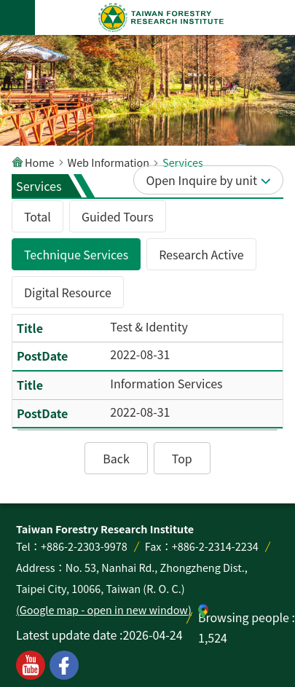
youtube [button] (30, 665)
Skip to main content (7, 7)
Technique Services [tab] (76, 254)
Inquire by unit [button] (217, 180)
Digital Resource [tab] (67, 292)
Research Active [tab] (201, 254)
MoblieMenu (17, 17)
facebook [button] (64, 665)
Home (40, 162)
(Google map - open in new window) (104, 609)
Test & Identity (148, 326)
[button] (116, 458)
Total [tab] (37, 216)
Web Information (109, 162)
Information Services (166, 383)
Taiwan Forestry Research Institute (162, 17)
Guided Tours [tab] (118, 216)
